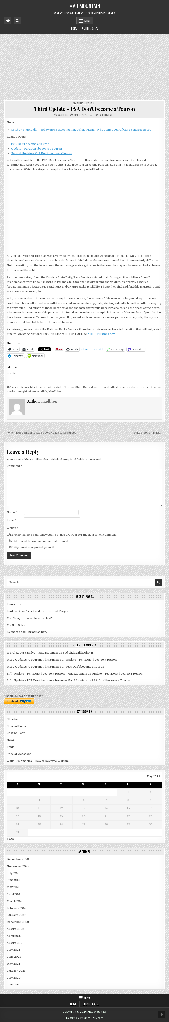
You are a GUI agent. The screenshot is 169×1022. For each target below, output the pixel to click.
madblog (63, 115)
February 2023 (17, 908)
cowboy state (53, 387)
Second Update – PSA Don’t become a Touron (41, 153)
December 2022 (18, 921)
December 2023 (18, 859)
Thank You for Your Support (23, 695)
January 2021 (16, 970)
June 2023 (14, 880)
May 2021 (13, 963)
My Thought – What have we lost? (30, 618)
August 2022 (15, 928)
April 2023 (14, 894)
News (140, 387)
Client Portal (90, 28)
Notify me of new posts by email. (32, 547)
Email (12, 520)
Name (12, 512)
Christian (13, 719)
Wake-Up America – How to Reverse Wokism (38, 760)
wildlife (42, 391)
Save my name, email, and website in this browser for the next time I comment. (63, 534)
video (32, 391)
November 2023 (18, 866)
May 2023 (13, 887)
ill (117, 387)
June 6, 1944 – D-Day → (149, 432)
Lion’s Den (14, 604)
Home (74, 28)
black (33, 387)
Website (12, 527)
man (122, 387)
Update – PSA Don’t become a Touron (36, 148)
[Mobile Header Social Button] (7, 20)
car (41, 387)
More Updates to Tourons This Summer (34, 659)
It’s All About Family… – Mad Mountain (32, 652)
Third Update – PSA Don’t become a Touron (84, 108)
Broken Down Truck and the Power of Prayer (38, 611)
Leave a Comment (103, 115)
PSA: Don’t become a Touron (30, 143)
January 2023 (16, 914)
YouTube (55, 391)
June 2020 (14, 984)
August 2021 (15, 942)
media (131, 387)
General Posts (85, 103)
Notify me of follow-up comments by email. (39, 541)
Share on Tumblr (92, 349)
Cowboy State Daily (77, 387)
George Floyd (16, 732)
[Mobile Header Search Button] (17, 20)
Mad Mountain (84, 6)
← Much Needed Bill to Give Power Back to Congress (40, 432)
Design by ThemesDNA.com (84, 1017)
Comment (14, 465)
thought (21, 391)
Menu (87, 21)
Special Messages (19, 753)
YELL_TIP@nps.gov (101, 334)
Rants (10, 746)
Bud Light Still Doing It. (78, 652)
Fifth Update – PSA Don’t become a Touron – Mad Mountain (47, 673)
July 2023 (13, 873)
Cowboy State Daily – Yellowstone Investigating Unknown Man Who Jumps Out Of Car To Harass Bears (81, 129)
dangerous (98, 387)
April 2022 (14, 935)
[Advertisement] (84, 66)
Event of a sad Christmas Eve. (27, 632)
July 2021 (13, 949)
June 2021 (14, 956)
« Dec (10, 838)
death (111, 387)
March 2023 (15, 901)
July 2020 (14, 977)
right (148, 387)
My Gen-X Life (16, 625)
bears (25, 387)
